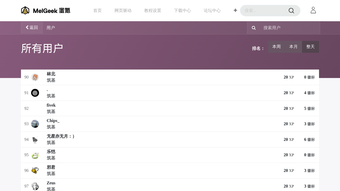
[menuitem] (97, 10)
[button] (235, 10)
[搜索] (291, 10)
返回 (32, 27)
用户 (50, 27)
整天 (310, 46)
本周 (276, 46)
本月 (293, 46)
